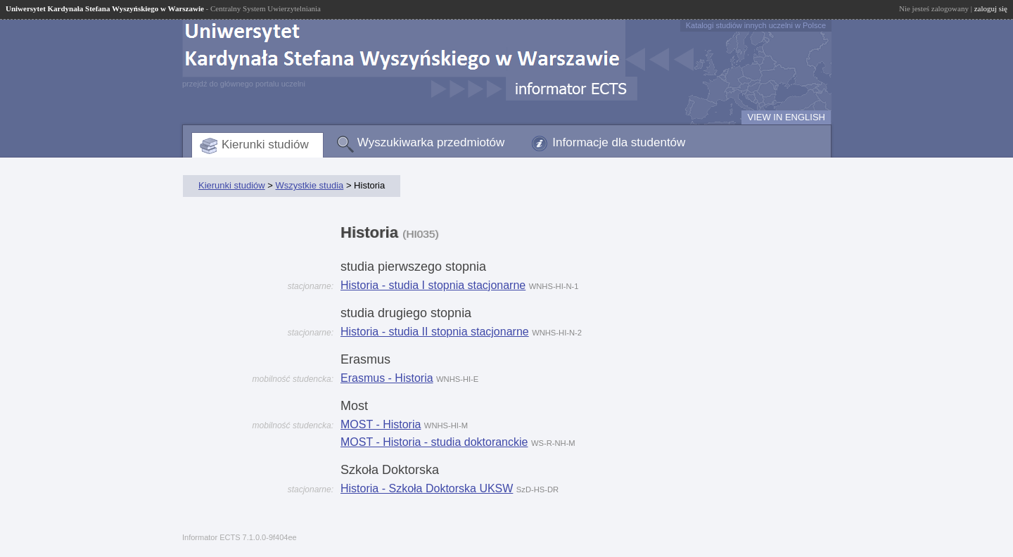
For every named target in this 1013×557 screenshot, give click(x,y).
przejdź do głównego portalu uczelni (243, 83)
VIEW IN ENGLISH (786, 117)
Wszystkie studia (309, 185)
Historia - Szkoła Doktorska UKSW (426, 488)
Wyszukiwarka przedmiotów (431, 142)
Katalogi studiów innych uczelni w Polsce (756, 25)
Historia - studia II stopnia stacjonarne (434, 332)
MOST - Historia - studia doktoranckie (434, 442)
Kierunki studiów (265, 144)
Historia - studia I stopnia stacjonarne (432, 285)
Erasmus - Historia (386, 378)
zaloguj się (990, 8)
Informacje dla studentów (618, 142)
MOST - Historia (380, 424)
